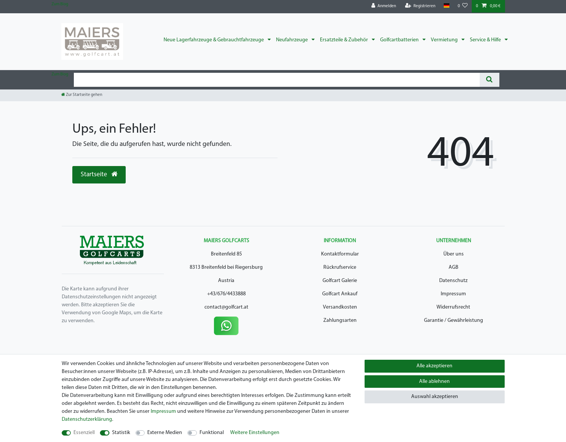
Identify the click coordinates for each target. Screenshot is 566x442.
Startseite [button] (99, 174)
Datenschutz (453, 281)
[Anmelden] (383, 6)
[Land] (447, 6)
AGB (453, 267)
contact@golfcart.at (226, 307)
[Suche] (489, 80)
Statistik (121, 433)
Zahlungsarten (340, 320)
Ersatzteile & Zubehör (344, 40)
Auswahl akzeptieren (434, 397)
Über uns (453, 254)
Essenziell (84, 433)
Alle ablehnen (434, 381)
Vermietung (445, 40)
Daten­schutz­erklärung (87, 419)
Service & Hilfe (486, 40)
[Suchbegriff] (277, 80)
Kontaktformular (340, 254)
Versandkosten (340, 307)
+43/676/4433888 (226, 294)
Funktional (212, 433)
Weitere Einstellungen (254, 433)
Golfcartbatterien (400, 40)
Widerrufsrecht (453, 307)
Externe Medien (164, 433)
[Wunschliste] (463, 6)
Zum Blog (59, 4)
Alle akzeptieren (434, 366)
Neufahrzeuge (292, 40)
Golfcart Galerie (340, 281)
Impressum (453, 294)
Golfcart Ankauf (339, 294)
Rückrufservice (339, 267)
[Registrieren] (420, 6)
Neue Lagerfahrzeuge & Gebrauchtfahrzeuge (214, 40)
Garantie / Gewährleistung (453, 320)
